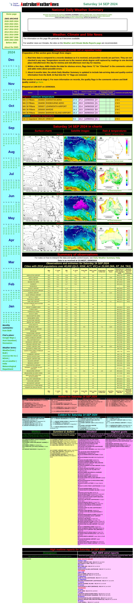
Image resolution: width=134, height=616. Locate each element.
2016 (11, 29)
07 (16, 70)
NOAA (5, 358)
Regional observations (90, 16)
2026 (7, 21)
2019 (11, 26)
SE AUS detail (119, 161)
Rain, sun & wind (95, 14)
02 (4, 70)
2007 (11, 37)
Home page (11, 14)
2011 (7, 35)
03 (6, 70)
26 (11, 75)
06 (13, 70)
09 (4, 71)
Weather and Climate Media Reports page (82, 43)
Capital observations (77, 16)
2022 (11, 24)
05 (11, 70)
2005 (7, 40)
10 (6, 71)
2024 (16, 21)
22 (19, 73)
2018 (16, 26)
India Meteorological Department (9, 366)
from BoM (6, 330)
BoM (4, 353)
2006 (16, 37)
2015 (16, 29)
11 (8, 71)
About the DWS (11, 47)
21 (16, 73)
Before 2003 (11, 43)
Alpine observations (104, 16)
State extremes (49, 16)
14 (16, 71)
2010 (11, 35)
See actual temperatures (114, 190)
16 (4, 73)
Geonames (7, 343)
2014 (7, 32)
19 (11, 73)
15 (19, 71)
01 (19, 68)
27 (13, 75)
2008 (7, 37)
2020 (7, 26)
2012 (16, 32)
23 (4, 75)
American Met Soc (9, 356)
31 (6, 77)
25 (8, 75)
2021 (16, 24)
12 (11, 71)
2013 (11, 32)
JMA (99, 17)
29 (19, 75)
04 (8, 70)
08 (19, 70)
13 (13, 71)
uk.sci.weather (9, 361)
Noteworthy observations (62, 16)
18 (8, 73)
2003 (16, 40)
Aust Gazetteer (9, 340)
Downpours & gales (106, 14)
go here (39, 82)
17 (6, 73)
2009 (16, 35)
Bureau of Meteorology (76, 17)
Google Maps (8, 338)
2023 (7, 24)
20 (13, 73)
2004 (11, 40)
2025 (11, 21)
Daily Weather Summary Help (106, 258)
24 (6, 75)
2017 (7, 29)
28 (16, 75)
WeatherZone (8, 350)
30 (4, 77)
